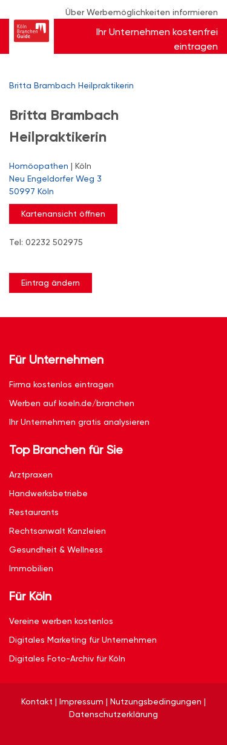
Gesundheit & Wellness (56, 549)
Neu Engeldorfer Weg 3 (107, 186)
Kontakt (37, 701)
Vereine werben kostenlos (61, 621)
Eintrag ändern (50, 282)
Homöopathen (38, 166)
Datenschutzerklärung (113, 714)
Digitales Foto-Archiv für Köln (67, 658)
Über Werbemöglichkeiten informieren (141, 12)
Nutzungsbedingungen (156, 701)
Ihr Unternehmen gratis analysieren (79, 422)
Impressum (81, 701)
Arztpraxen (31, 474)
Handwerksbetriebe (48, 493)
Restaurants (34, 512)
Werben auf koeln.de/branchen (71, 403)
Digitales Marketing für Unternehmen (83, 640)
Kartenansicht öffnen (63, 213)
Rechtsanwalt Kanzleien (57, 531)
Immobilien (31, 568)
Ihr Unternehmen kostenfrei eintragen (157, 39)
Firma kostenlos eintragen (61, 384)
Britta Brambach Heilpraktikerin (71, 85)
